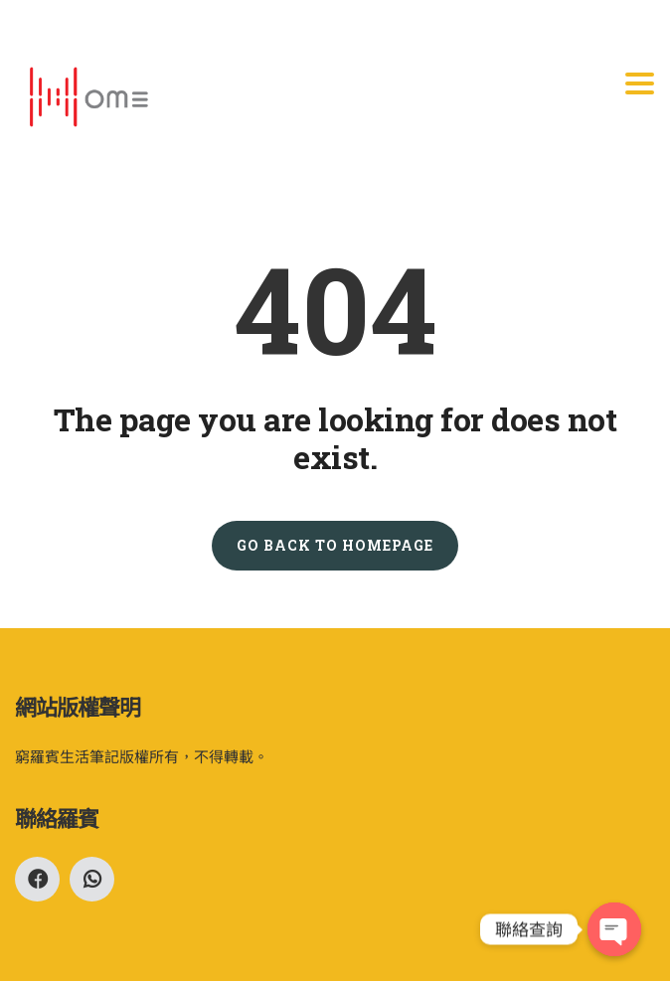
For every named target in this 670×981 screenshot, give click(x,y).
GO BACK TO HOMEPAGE (335, 545)
